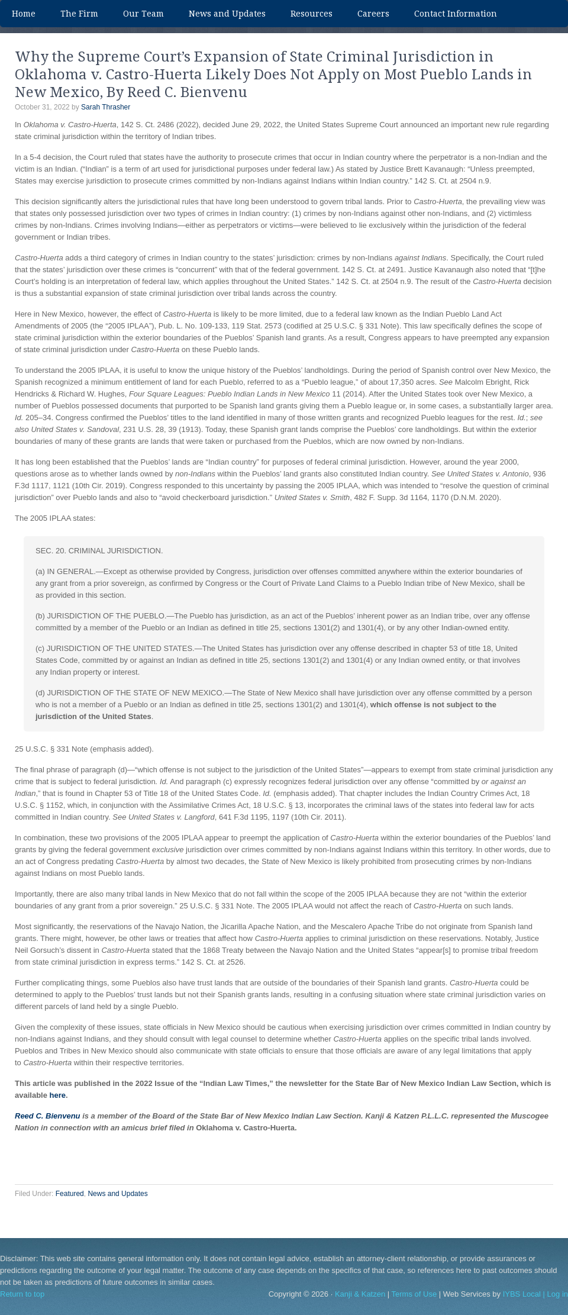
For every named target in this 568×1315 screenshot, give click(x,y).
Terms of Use (414, 1294)
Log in (557, 1294)
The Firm (79, 13)
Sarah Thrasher (105, 107)
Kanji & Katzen (360, 1294)
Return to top (22, 1294)
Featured (70, 1194)
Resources (312, 13)
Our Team (137, 13)
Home (24, 13)
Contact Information (455, 13)
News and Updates (227, 13)
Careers (373, 13)
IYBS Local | (525, 1294)
